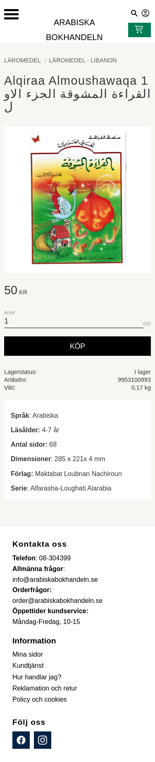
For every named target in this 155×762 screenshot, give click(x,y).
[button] (11, 14)
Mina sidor (146, 12)
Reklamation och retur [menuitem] (44, 688)
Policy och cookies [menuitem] (39, 699)
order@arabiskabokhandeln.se (57, 600)
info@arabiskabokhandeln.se (55, 579)
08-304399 (55, 558)
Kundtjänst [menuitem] (28, 665)
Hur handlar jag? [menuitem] (36, 677)
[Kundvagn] (137, 30)
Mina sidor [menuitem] (27, 654)
